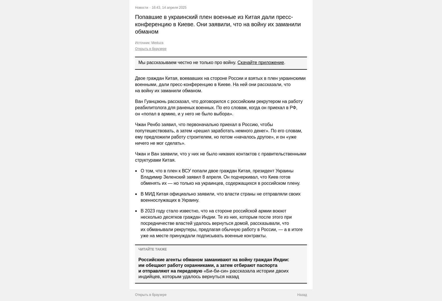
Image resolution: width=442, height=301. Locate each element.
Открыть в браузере (151, 49)
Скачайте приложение (261, 62)
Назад (302, 295)
